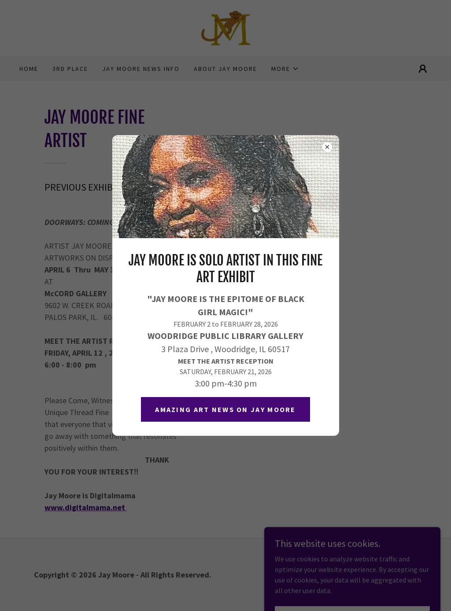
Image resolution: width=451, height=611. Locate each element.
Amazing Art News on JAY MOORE (225, 409)
